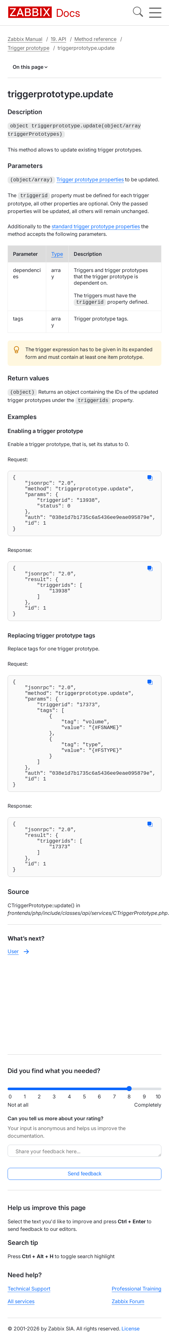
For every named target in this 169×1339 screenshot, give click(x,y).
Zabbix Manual (25, 39)
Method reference (95, 39)
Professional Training (136, 1288)
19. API (58, 39)
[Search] (138, 13)
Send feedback (85, 1173)
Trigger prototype (28, 48)
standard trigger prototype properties (96, 224)
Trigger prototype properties (90, 178)
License (131, 1328)
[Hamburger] (155, 13)
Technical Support (29, 1288)
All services (21, 1301)
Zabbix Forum (128, 1301)
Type (57, 251)
